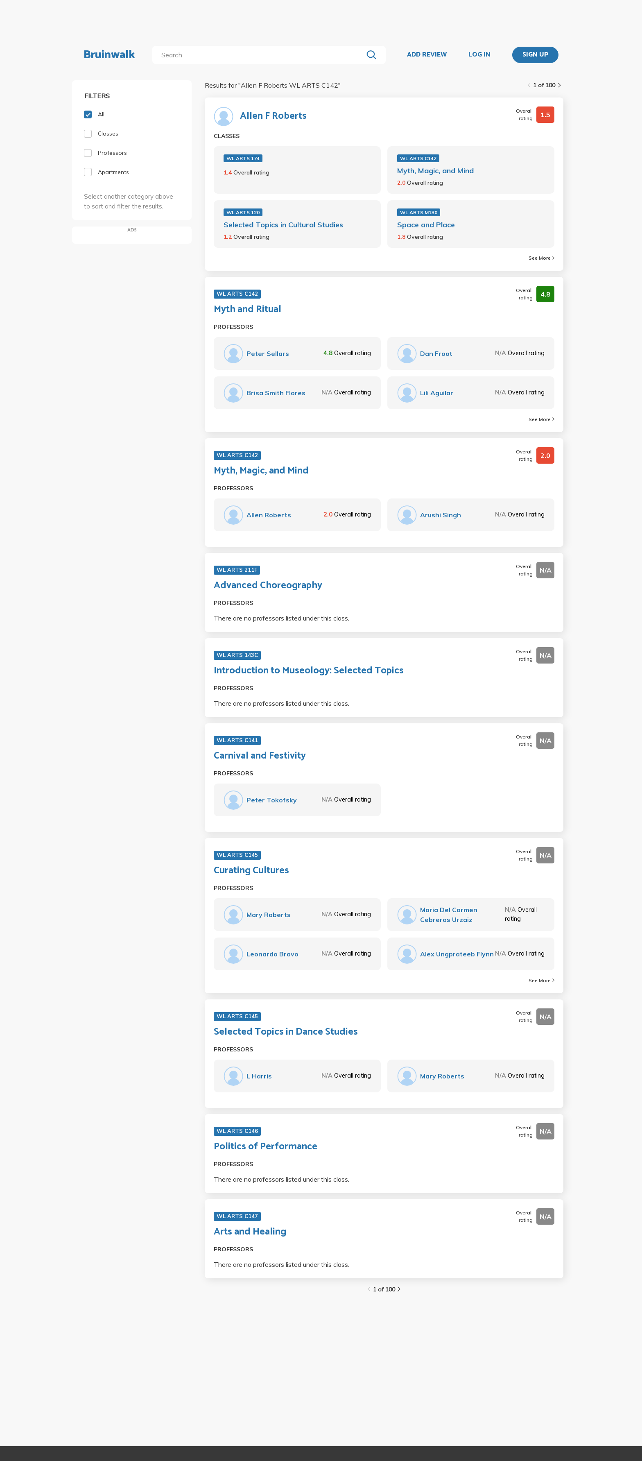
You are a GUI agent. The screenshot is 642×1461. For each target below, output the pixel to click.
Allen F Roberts (273, 116)
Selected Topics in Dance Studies (286, 1032)
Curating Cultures (251, 870)
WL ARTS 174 (243, 158)
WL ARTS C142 (418, 158)
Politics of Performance (265, 1146)
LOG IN (479, 55)
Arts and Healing (250, 1232)
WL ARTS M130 (418, 212)
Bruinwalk (109, 55)
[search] (259, 55)
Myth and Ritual (247, 309)
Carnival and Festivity (260, 756)
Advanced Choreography (268, 585)
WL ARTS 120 (243, 212)
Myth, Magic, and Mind (435, 170)
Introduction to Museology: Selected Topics (309, 671)
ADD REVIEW (427, 55)
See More (541, 258)
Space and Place (426, 224)
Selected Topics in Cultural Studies (283, 224)
